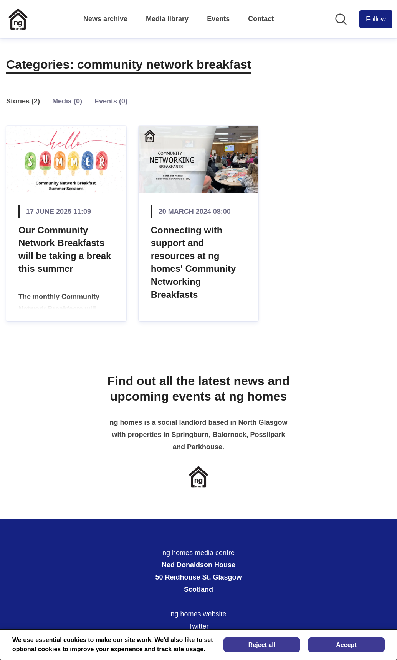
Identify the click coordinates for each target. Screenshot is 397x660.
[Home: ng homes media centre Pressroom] (18, 19)
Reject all (261, 645)
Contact (261, 19)
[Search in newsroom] (341, 19)
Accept (346, 645)
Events (218, 19)
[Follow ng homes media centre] (375, 19)
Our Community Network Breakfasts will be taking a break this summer (64, 249)
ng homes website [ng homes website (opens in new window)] (198, 614)
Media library (167, 19)
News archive (105, 19)
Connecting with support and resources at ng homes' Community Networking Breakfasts (193, 262)
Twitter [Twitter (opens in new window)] (198, 626)
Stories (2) (23, 101)
